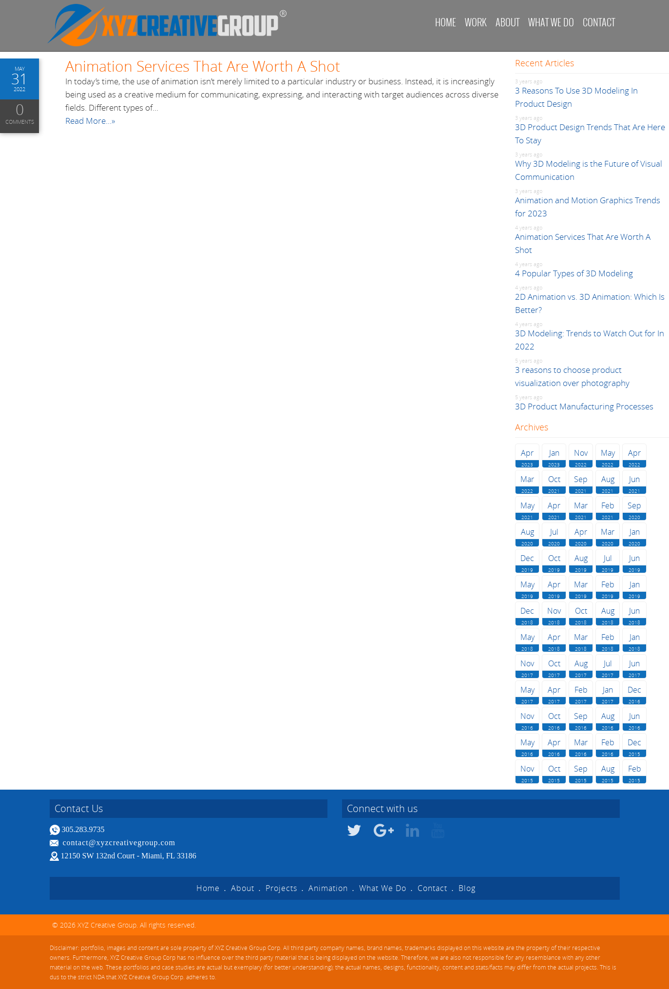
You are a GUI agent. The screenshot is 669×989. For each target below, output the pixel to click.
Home (445, 22)
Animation (328, 888)
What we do (551, 22)
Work (476, 22)
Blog (467, 888)
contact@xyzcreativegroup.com (119, 842)
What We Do (382, 888)
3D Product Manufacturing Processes (584, 406)
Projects (281, 888)
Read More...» (90, 120)
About (507, 22)
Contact (599, 22)
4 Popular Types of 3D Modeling (574, 273)
